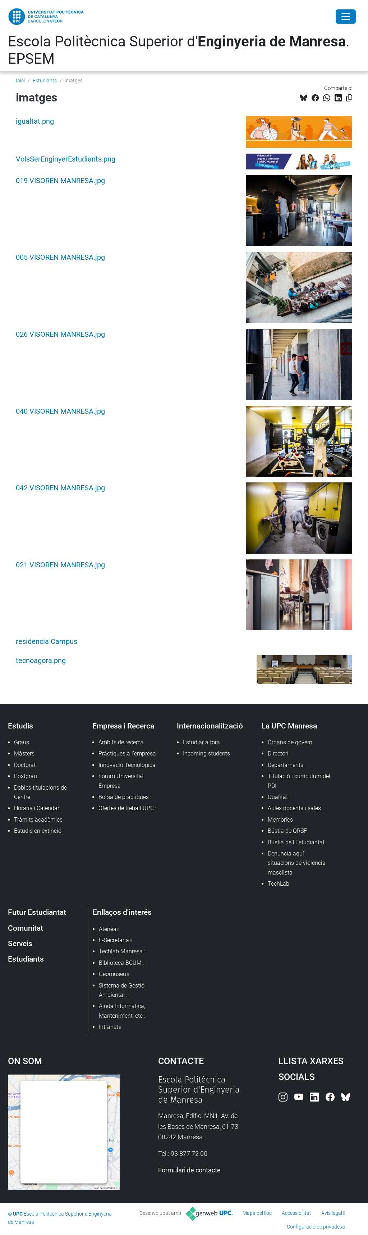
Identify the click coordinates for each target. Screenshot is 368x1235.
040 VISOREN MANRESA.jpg (60, 411)
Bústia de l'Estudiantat (296, 842)
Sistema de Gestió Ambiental (121, 990)
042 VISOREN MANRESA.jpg (60, 488)
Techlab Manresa (121, 951)
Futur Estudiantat (37, 912)
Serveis (20, 943)
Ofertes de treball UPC (126, 808)
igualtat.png (35, 121)
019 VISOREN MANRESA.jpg (60, 181)
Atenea (107, 929)
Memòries (280, 819)
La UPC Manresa (289, 725)
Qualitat (278, 797)
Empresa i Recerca (123, 725)
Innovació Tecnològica (127, 765)
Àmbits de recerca (121, 742)
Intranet (108, 1026)
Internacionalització (210, 725)
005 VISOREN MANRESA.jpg (60, 257)
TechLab (278, 883)
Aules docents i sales (294, 808)
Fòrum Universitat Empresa (121, 781)
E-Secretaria (114, 940)
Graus (21, 742)
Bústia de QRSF (287, 830)
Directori (278, 753)
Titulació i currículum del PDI (299, 781)
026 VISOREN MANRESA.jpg (60, 334)
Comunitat (25, 927)
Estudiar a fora (201, 742)
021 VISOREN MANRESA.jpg (60, 565)
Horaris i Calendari (37, 808)
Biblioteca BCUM (120, 962)
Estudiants (45, 80)
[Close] (346, 16)
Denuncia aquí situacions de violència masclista (297, 863)
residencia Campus (46, 641)
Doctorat (25, 765)
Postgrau (25, 776)
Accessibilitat (296, 1213)
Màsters (24, 753)
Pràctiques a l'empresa (127, 753)
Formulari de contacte (189, 1170)
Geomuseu (112, 974)
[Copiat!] (349, 98)
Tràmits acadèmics (38, 819)
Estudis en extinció (37, 830)
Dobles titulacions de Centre (40, 792)
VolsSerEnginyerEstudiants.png (65, 159)
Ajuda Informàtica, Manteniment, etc (122, 1011)
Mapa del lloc (257, 1213)
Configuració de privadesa (316, 1227)
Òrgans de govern (290, 742)
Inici (20, 80)
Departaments (285, 765)
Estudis (20, 725)
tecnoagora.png (41, 661)
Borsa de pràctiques (123, 797)
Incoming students (206, 753)
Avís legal (331, 1213)
